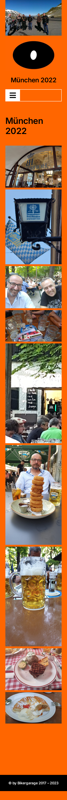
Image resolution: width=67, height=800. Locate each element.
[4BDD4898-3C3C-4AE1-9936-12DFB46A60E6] (33, 40)
